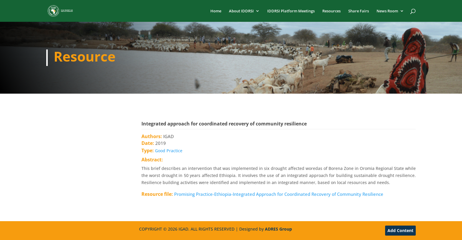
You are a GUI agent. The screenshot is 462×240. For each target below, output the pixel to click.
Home (215, 11)
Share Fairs (358, 11)
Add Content (400, 230)
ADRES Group (278, 229)
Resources (331, 11)
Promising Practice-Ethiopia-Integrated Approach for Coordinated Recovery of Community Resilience (278, 194)
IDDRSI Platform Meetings (291, 11)
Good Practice (168, 150)
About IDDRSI (241, 11)
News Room (387, 11)
